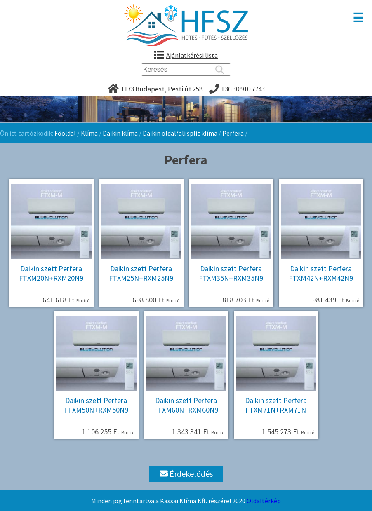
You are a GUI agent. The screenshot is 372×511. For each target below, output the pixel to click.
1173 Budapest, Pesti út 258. (162, 89)
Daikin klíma (120, 133)
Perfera (233, 133)
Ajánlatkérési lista (192, 55)
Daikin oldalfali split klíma (180, 133)
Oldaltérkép (264, 501)
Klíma (89, 133)
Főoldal (65, 133)
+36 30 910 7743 (243, 89)
